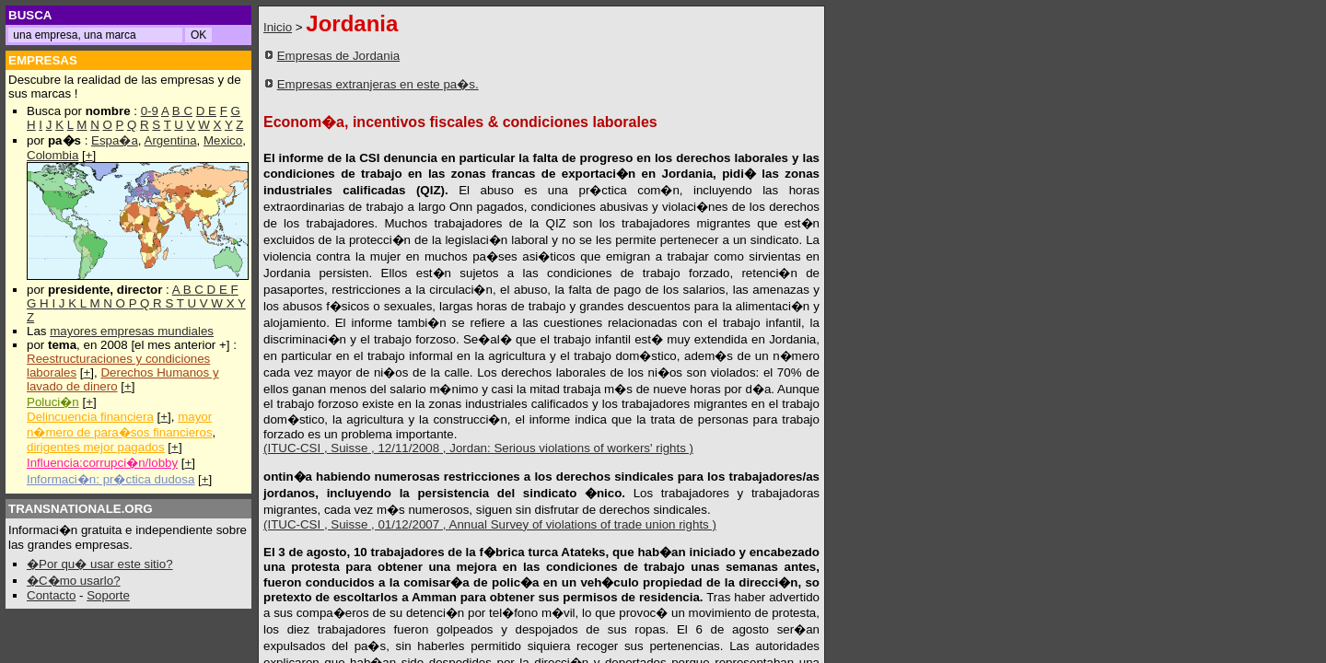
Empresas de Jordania (338, 56)
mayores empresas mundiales (132, 331)
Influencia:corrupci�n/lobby (102, 463)
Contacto (51, 595)
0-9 (149, 111)
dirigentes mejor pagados (96, 447)
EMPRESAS (42, 60)
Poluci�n (53, 402)
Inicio (277, 27)
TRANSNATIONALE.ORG (80, 509)
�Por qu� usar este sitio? (100, 564)
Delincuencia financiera (90, 417)
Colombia (52, 155)
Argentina (171, 140)
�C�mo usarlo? (74, 580)
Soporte (108, 595)
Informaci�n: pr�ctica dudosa (110, 479)
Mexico (223, 140)
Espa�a (114, 140)
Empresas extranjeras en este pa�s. (378, 84)
